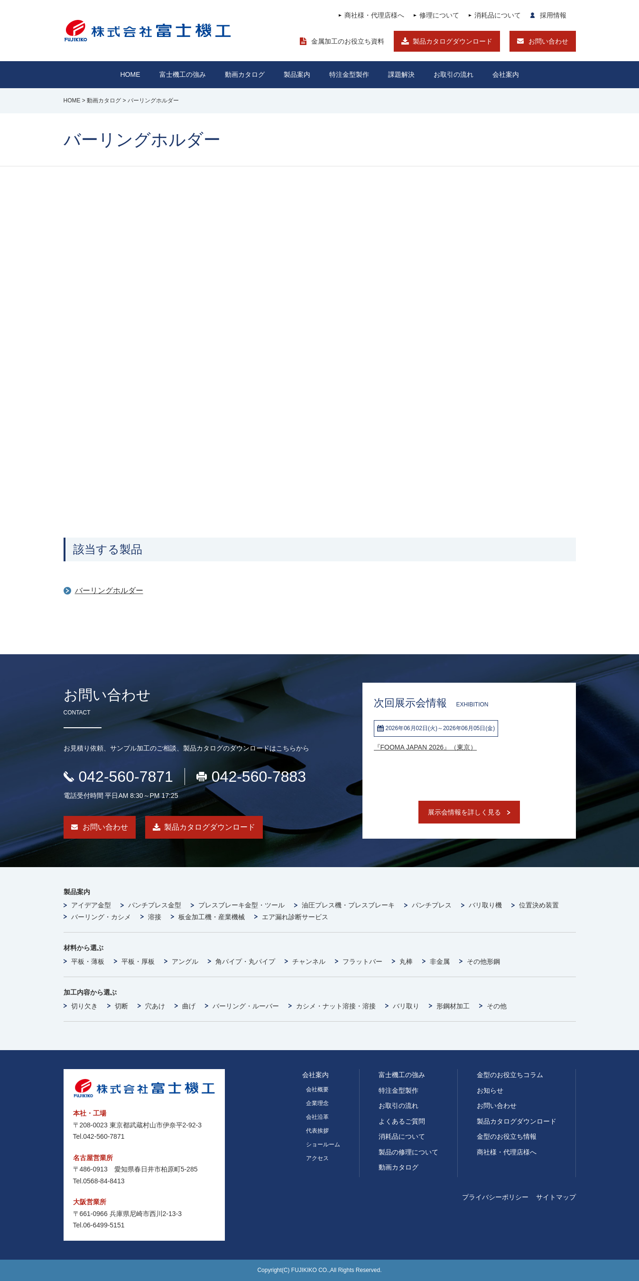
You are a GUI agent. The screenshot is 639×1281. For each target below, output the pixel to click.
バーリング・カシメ (101, 917)
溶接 (154, 917)
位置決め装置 (539, 905)
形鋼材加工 (453, 1006)
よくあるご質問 (402, 1121)
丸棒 (406, 961)
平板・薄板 (87, 961)
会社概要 (317, 1089)
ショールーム (323, 1144)
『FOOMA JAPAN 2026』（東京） (425, 747)
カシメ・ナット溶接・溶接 (336, 1006)
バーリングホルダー (109, 590)
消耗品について (497, 15)
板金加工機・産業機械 (211, 917)
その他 (497, 1006)
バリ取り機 (485, 905)
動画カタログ (245, 74)
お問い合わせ (548, 41)
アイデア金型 (91, 905)
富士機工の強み (402, 1075)
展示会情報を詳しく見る (464, 812)
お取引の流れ (398, 1105)
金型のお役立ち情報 (507, 1136)
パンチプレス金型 (154, 905)
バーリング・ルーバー (246, 1006)
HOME (130, 74)
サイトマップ (556, 1197)
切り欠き (84, 1006)
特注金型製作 (398, 1090)
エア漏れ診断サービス (295, 917)
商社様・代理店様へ (374, 15)
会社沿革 (317, 1117)
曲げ (188, 1006)
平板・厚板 (138, 961)
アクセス (317, 1158)
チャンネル (308, 961)
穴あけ (155, 1006)
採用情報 (553, 15)
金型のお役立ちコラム (510, 1075)
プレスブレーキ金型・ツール (241, 905)
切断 (121, 1006)
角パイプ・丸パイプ (245, 961)
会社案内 (505, 74)
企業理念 (317, 1103)
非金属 (440, 961)
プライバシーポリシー (495, 1197)
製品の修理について (408, 1152)
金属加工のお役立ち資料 (347, 41)
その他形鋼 (483, 961)
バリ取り (406, 1006)
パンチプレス (432, 905)
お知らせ (490, 1090)
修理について (439, 15)
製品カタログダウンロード (452, 41)
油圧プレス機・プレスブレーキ (348, 905)
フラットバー (362, 961)
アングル (185, 961)
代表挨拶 (317, 1130)
